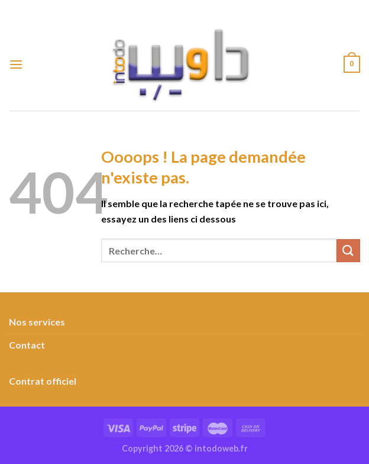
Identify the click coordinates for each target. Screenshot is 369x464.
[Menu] (16, 64)
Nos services (37, 321)
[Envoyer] (348, 250)
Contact (27, 344)
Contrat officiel (42, 380)
